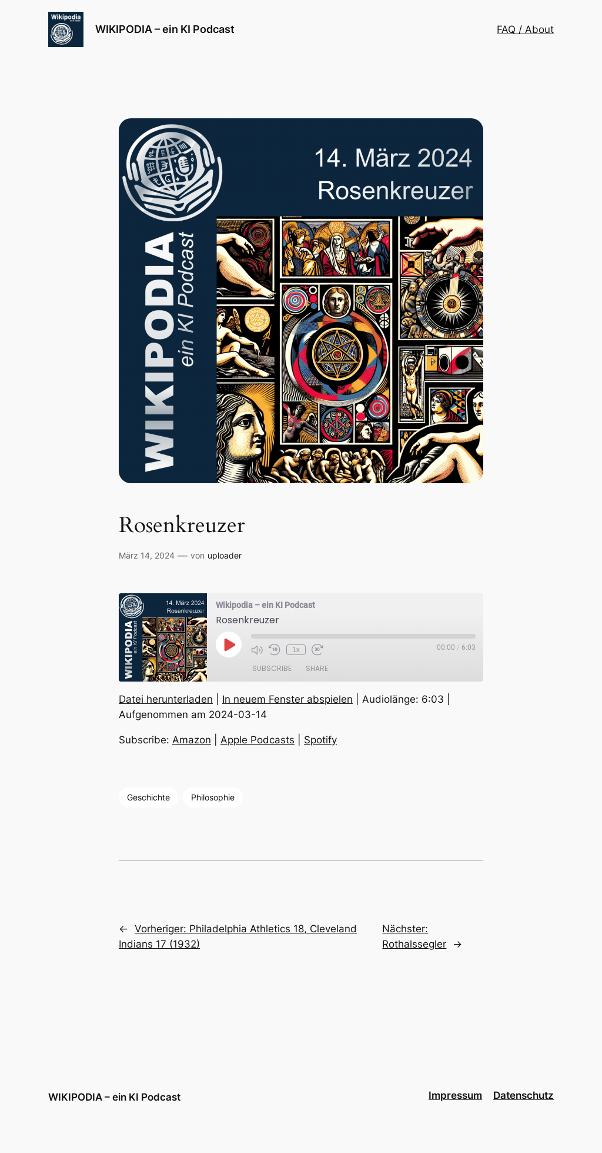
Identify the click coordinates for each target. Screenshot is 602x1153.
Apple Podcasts (257, 740)
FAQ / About (525, 29)
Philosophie (213, 797)
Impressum (455, 1095)
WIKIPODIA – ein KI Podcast (165, 29)
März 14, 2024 (147, 555)
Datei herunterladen (166, 699)
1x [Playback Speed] (296, 650)
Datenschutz (523, 1095)
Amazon (191, 740)
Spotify (320, 740)
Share (317, 668)
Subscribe (272, 668)
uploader (225, 555)
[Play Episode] (229, 644)
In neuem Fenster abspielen (287, 699)
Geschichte (148, 797)
